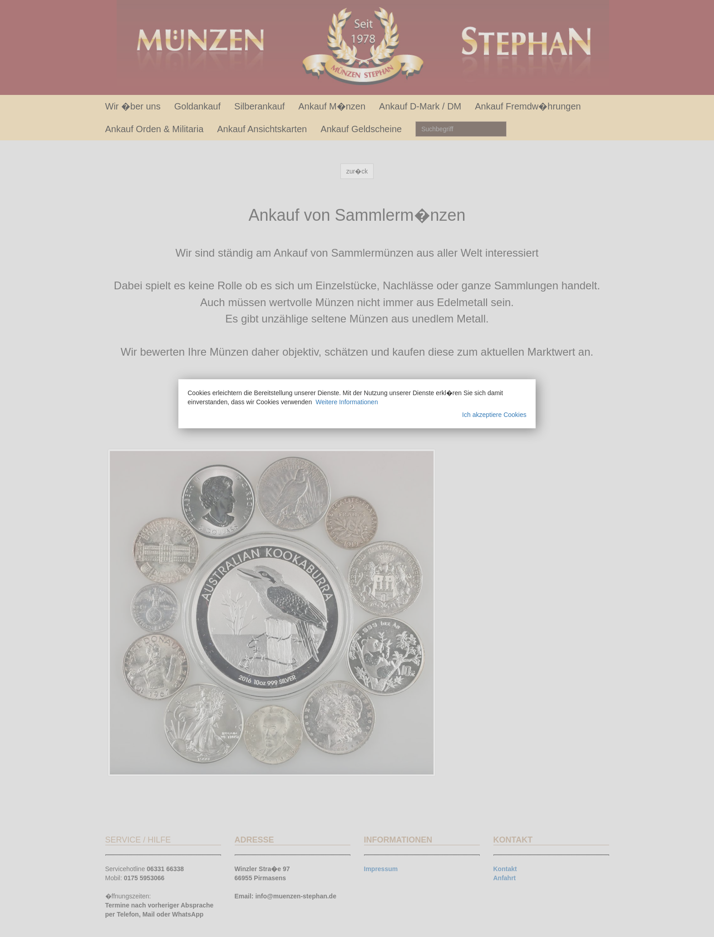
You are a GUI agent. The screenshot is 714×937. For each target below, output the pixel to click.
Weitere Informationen (346, 402)
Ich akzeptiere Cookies (494, 414)
